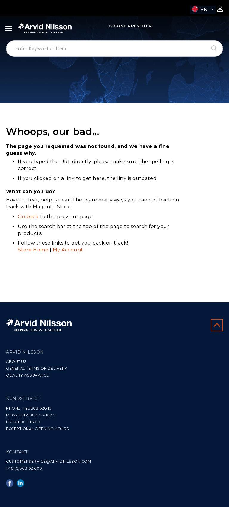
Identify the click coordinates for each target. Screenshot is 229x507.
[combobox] (114, 48)
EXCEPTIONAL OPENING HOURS (37, 429)
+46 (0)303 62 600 (24, 468)
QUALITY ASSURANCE (27, 375)
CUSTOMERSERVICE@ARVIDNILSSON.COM (48, 461)
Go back (28, 216)
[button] (203, 10)
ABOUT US (16, 361)
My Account (68, 250)
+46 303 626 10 (37, 408)
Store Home (33, 250)
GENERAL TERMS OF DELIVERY (36, 368)
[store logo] (45, 28)
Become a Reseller (130, 26)
